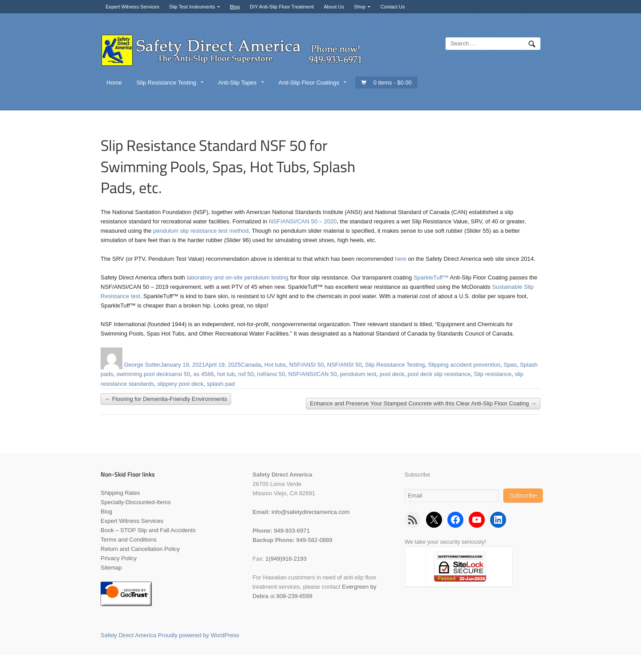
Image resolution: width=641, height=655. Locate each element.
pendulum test (358, 374)
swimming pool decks (143, 374)
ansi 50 (180, 374)
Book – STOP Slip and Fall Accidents (148, 530)
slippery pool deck (180, 383)
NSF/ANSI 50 (306, 364)
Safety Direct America (128, 635)
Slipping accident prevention (464, 364)
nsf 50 (246, 374)
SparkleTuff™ (431, 277)
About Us (334, 6)
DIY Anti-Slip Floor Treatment (282, 6)
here (400, 258)
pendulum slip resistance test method (201, 230)
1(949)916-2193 (286, 558)
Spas (510, 364)
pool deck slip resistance (439, 374)
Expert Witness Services (132, 6)
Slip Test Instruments (192, 6)
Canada (251, 364)
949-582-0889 (314, 540)
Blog (234, 6)
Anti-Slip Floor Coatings (308, 82)
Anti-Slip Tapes (237, 82)
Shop (359, 6)
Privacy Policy (119, 558)
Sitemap (111, 567)
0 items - (392, 82)
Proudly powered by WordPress (198, 635)
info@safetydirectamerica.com (310, 512)
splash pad (221, 383)
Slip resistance (492, 374)
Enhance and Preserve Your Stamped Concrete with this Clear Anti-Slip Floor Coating (423, 403)
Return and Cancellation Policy (140, 549)
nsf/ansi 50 (271, 374)
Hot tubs (275, 364)
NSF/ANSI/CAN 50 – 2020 (303, 221)
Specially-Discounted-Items (136, 502)
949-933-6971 (292, 530)
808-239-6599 (294, 596)
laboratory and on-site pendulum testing (237, 277)
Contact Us (393, 6)
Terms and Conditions (129, 539)
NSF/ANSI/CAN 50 (312, 374)
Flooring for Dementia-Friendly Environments (166, 399)
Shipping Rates (120, 492)
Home (114, 82)
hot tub (226, 374)
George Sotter (142, 364)
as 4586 (203, 374)
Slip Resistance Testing (166, 82)
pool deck (392, 374)
